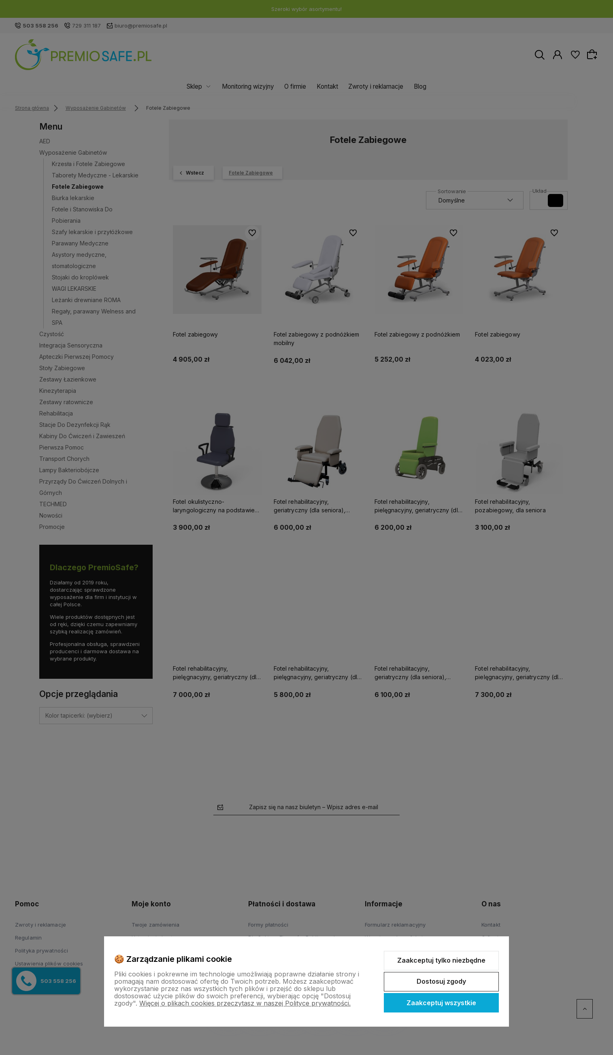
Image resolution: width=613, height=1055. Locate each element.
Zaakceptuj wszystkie (441, 1003)
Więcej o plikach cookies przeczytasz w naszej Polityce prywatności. (245, 1003)
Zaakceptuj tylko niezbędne (441, 960)
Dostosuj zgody (441, 981)
